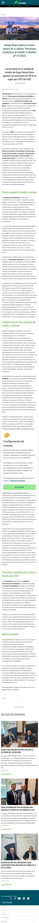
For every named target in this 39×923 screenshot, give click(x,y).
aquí (10, 687)
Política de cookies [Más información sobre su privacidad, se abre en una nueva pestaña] (17, 480)
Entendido (19, 487)
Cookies (3, 910)
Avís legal (4, 907)
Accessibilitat (5, 917)
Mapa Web (4, 921)
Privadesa (4, 914)
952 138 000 (6, 902)
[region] (19, 461)
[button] (3, 14)
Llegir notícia (6, 774)
